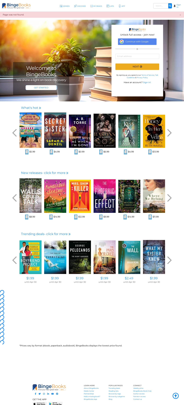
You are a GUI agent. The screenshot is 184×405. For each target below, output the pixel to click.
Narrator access (139, 396)
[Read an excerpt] (26, 152)
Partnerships (89, 394)
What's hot (31, 108)
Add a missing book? (92, 396)
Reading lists (114, 391)
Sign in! (147, 82)
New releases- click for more (44, 173)
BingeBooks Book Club (142, 391)
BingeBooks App (90, 399)
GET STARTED (41, 87)
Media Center (89, 391)
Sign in (179, 6)
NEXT (137, 66)
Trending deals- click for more (46, 234)
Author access (139, 394)
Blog (110, 399)
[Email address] (137, 56)
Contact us (137, 399)
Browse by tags (115, 394)
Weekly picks (138, 388)
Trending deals (114, 388)
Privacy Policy (142, 78)
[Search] (170, 5)
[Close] (180, 15)
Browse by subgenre (117, 396)
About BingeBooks (91, 388)
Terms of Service (147, 75)
